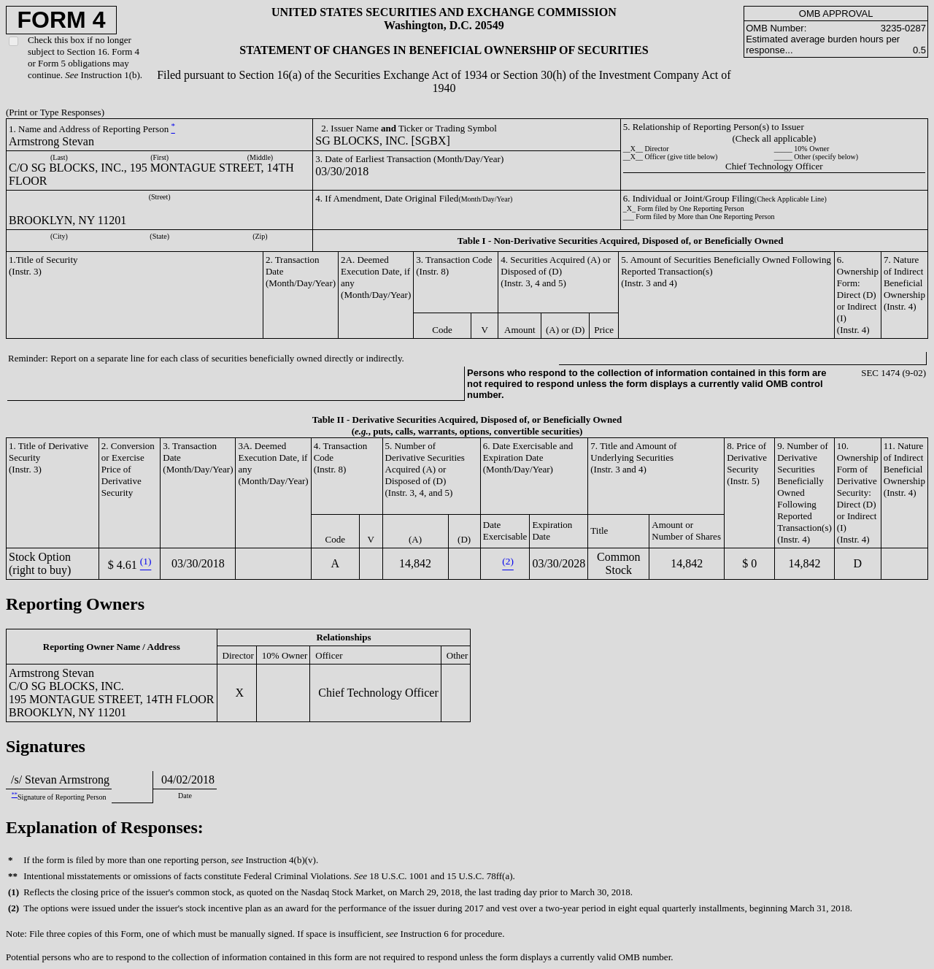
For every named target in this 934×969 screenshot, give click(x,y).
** (15, 795)
